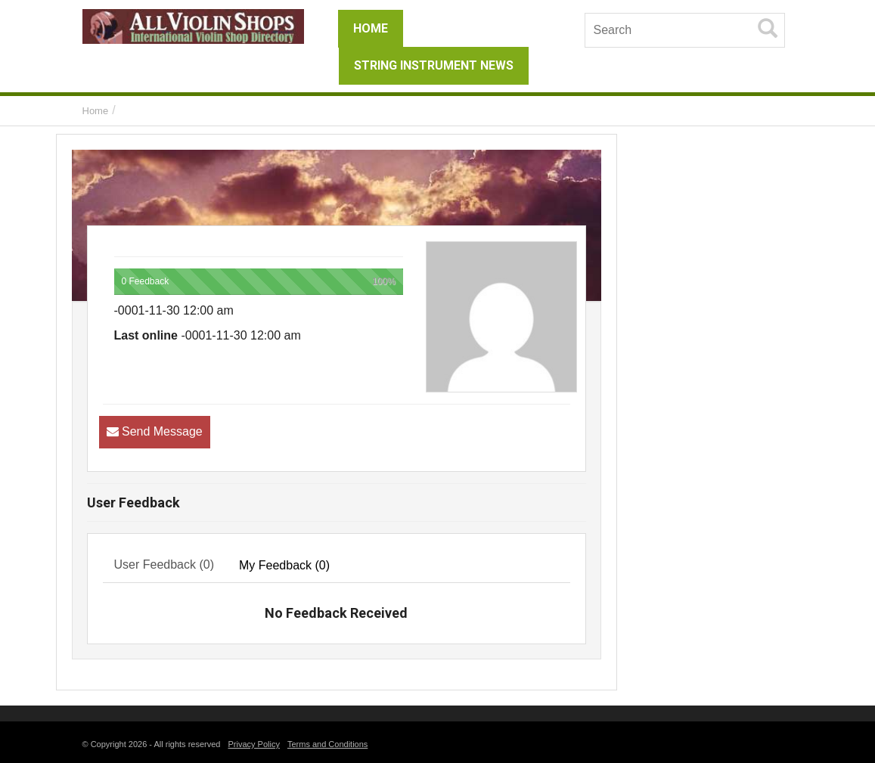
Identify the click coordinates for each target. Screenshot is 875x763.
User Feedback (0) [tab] (164, 564)
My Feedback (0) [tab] (284, 565)
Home (95, 110)
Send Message (162, 431)
